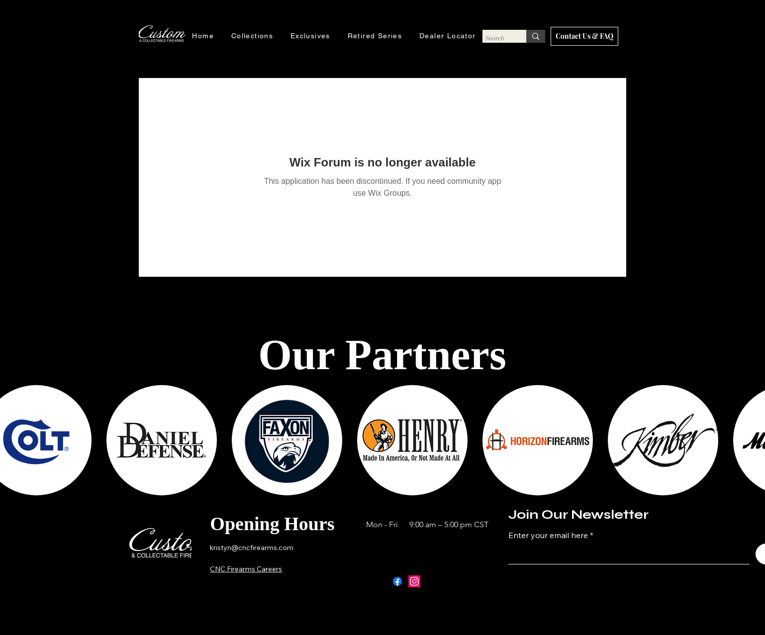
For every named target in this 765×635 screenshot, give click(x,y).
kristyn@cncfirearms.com (251, 547)
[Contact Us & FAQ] (584, 36)
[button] (161, 440)
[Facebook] (397, 581)
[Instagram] (414, 581)
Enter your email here (548, 535)
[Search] (495, 38)
